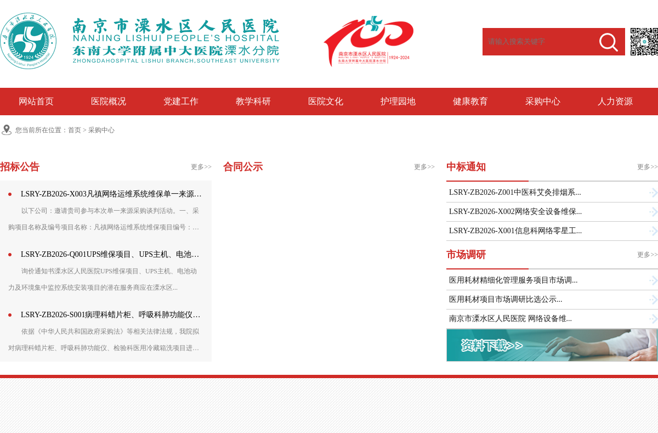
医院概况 (108, 101)
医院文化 (325, 101)
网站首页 (36, 101)
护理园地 (398, 101)
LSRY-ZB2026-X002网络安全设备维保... (515, 211)
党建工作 (180, 101)
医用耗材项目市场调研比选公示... (506, 299)
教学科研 (253, 101)
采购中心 (542, 101)
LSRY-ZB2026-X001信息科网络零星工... (515, 231)
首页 (74, 130)
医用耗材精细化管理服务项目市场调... (513, 280)
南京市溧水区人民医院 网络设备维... (510, 318)
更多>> (201, 167)
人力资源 (615, 101)
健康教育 (470, 101)
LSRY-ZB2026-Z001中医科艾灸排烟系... (515, 192)
